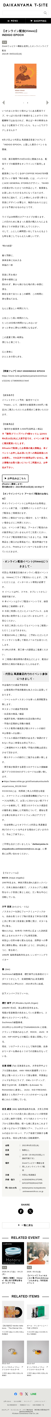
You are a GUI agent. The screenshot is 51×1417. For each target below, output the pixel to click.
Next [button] (49, 102)
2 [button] (27, 102)
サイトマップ (27, 1401)
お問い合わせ (7, 1401)
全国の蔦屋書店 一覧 (38, 1405)
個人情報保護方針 (12, 1405)
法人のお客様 (17, 1401)
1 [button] (23, 102)
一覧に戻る (27, 1225)
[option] (25, 79)
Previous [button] (2, 102)
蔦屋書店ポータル (25, 1405)
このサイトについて (39, 1401)
